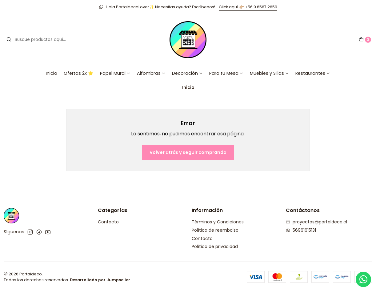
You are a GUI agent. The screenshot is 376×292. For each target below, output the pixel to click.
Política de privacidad (215, 246)
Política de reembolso (215, 230)
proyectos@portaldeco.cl (316, 222)
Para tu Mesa (226, 73)
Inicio (51, 73)
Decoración (187, 73)
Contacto (108, 222)
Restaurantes (312, 73)
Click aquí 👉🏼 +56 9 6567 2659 (248, 7)
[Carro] (365, 40)
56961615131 (301, 230)
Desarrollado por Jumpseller (100, 279)
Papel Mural (115, 73)
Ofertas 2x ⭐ (79, 73)
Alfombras (151, 73)
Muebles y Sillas (269, 73)
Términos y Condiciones (218, 222)
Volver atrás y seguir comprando (188, 152)
